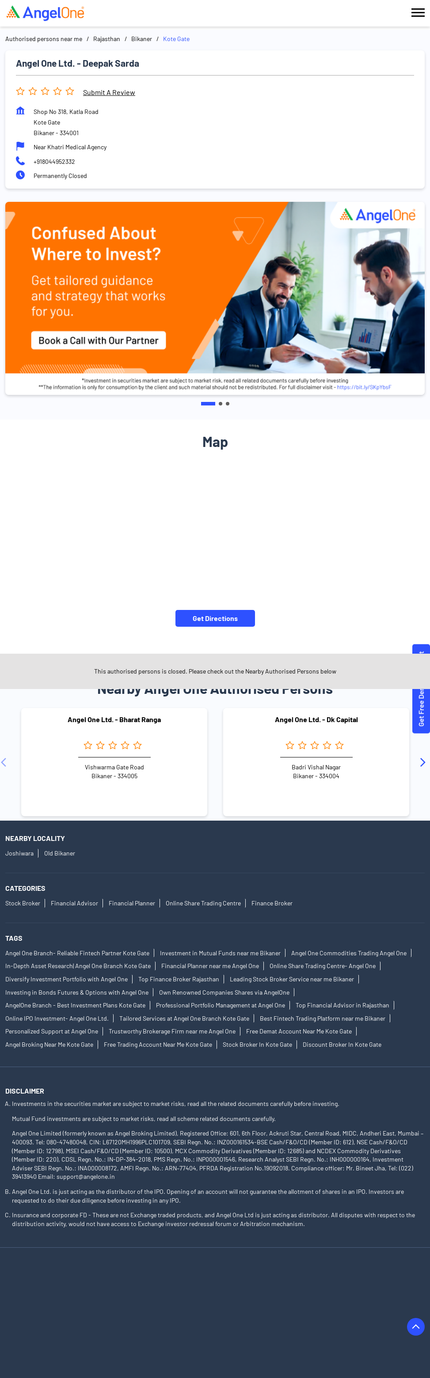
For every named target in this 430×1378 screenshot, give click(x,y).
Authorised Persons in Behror (227, 1289)
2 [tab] (220, 403)
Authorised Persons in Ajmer (44, 1277)
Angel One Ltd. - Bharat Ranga (114, 719)
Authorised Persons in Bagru (217, 1277)
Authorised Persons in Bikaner (141, 1302)
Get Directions (215, 618)
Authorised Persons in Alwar (130, 1277)
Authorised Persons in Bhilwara (48, 1302)
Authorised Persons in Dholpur (47, 1326)
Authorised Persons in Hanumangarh (342, 1326)
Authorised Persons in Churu (147, 1314)
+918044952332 (54, 161)
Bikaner (141, 38)
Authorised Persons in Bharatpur (321, 1289)
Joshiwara (19, 853)
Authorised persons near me (43, 38)
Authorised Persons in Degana (324, 1314)
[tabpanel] (215, 298)
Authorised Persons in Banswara (310, 1277)
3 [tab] (227, 403)
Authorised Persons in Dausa (235, 1314)
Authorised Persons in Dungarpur (238, 1326)
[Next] (424, 762)
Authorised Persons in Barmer (46, 1289)
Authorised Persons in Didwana (140, 1326)
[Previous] (5, 762)
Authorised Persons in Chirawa (321, 1302)
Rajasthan (106, 38)
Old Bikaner (59, 853)
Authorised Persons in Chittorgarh (52, 1314)
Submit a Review (109, 92)
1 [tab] (208, 403)
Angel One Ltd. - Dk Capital (316, 719)
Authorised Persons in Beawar (137, 1289)
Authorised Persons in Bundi (231, 1302)
